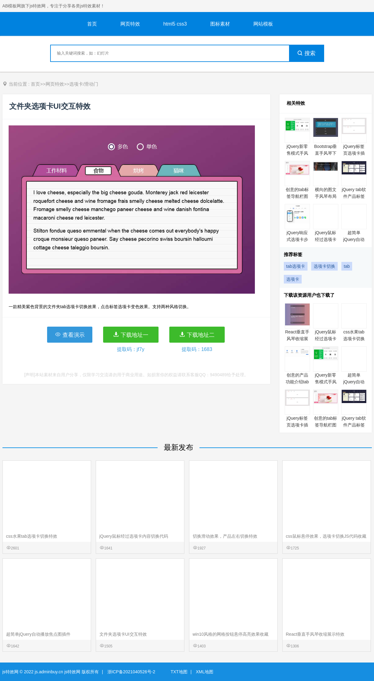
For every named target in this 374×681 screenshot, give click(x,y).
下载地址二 (197, 334)
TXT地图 (179, 671)
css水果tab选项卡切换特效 (354, 338)
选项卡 (292, 279)
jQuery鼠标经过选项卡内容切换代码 (133, 536)
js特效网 (10, 671)
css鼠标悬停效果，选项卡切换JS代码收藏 (326, 536)
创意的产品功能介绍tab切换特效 (297, 382)
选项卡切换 (324, 266)
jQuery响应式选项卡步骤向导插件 (297, 239)
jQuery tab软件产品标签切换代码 (354, 196)
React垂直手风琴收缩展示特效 (297, 338)
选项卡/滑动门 (83, 84)
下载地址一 (130, 334)
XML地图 (204, 671)
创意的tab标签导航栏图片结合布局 (297, 196)
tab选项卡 (295, 266)
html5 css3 (175, 24)
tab (347, 266)
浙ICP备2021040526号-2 (131, 671)
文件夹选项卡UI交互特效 (123, 634)
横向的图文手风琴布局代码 (325, 196)
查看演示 (70, 334)
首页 (92, 24)
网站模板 (263, 24)
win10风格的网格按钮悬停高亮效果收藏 (231, 634)
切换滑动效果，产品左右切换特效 (225, 536)
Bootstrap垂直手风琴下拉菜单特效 (325, 153)
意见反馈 (361, 662)
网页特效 (130, 24)
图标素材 (220, 24)
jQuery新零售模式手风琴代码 (297, 153)
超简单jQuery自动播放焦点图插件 (38, 634)
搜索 (306, 53)
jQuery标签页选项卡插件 (354, 153)
